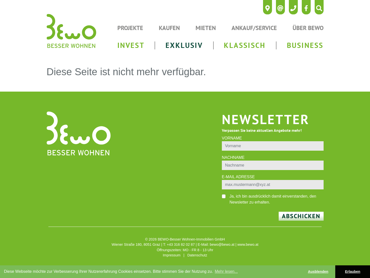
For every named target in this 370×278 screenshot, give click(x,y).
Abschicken (301, 216)
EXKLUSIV (184, 45)
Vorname (232, 138)
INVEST (130, 45)
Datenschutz (197, 255)
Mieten (206, 28)
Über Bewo (308, 28)
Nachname (233, 157)
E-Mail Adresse (238, 177)
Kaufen (169, 28)
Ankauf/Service (254, 28)
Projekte (130, 28)
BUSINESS (305, 45)
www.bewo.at (247, 244)
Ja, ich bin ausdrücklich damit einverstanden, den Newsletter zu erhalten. (273, 199)
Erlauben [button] (352, 272)
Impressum (171, 255)
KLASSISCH (245, 45)
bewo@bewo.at (222, 244)
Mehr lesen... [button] (226, 271)
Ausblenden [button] (318, 272)
